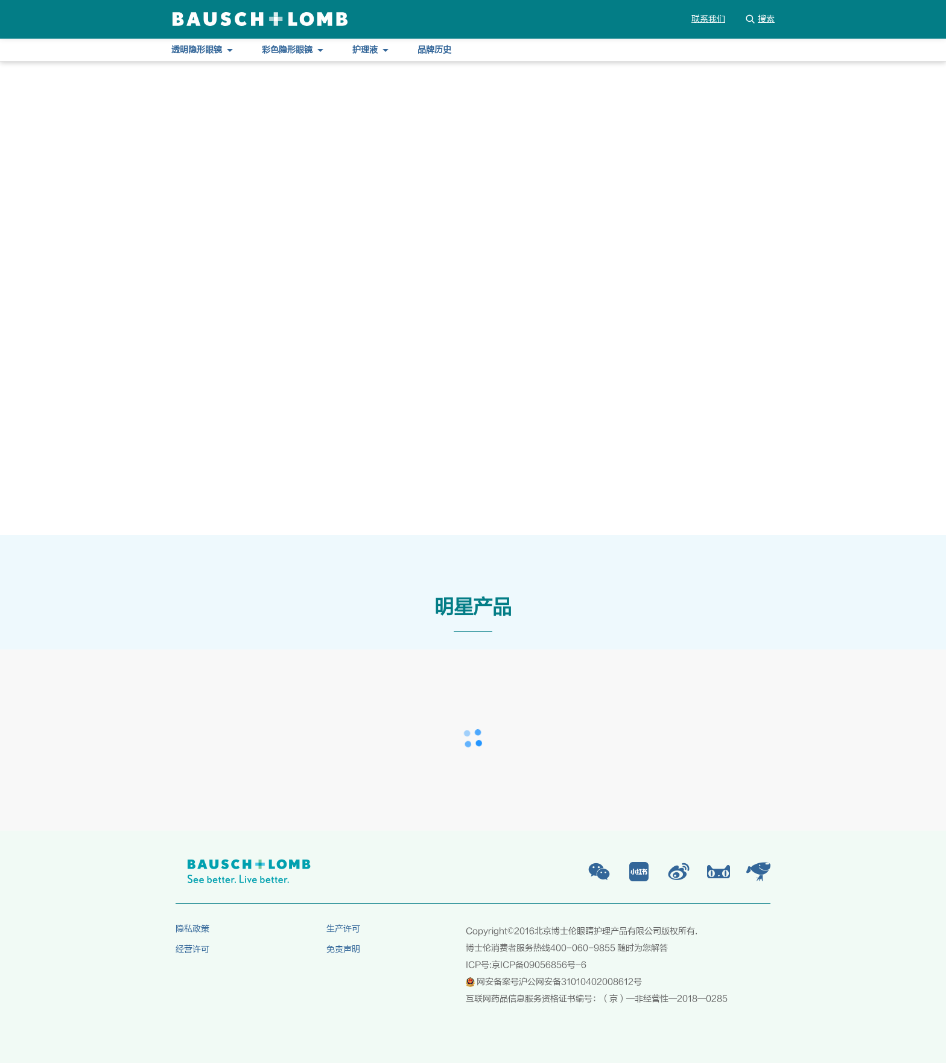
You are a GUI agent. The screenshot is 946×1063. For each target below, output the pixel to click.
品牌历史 (434, 50)
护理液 (370, 50)
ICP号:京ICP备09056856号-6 (526, 965)
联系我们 (708, 19)
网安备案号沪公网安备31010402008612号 (554, 982)
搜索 (759, 19)
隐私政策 (192, 929)
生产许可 (343, 929)
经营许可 (192, 949)
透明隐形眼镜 (202, 50)
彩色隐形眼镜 (292, 50)
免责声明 (343, 949)
